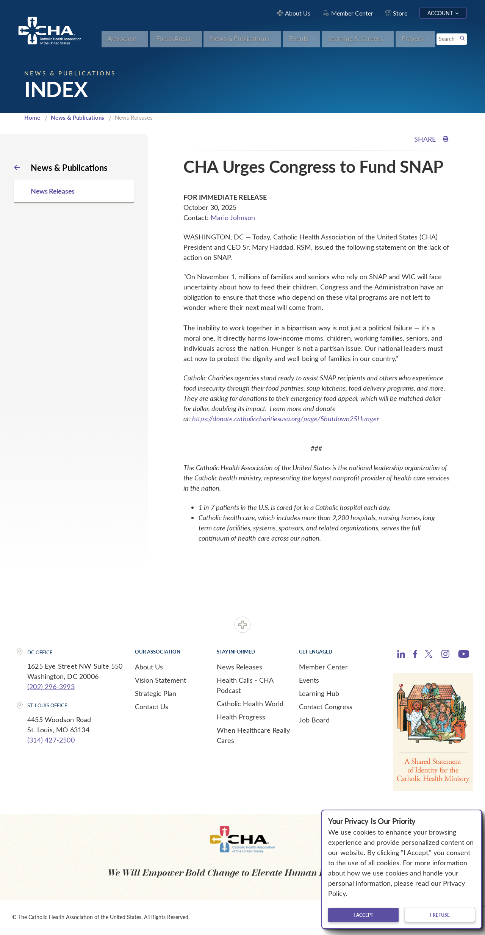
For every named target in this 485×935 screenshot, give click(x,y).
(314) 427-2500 (51, 739)
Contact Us (151, 706)
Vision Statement (160, 680)
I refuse (440, 915)
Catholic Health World (250, 703)
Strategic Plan (155, 693)
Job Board (314, 719)
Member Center (323, 666)
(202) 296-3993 (51, 686)
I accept (363, 915)
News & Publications (77, 117)
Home (32, 117)
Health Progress (241, 716)
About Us (149, 666)
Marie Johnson (233, 217)
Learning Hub (319, 693)
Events (309, 680)
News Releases (239, 666)
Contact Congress (325, 706)
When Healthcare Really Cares (253, 735)
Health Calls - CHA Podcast (245, 685)
